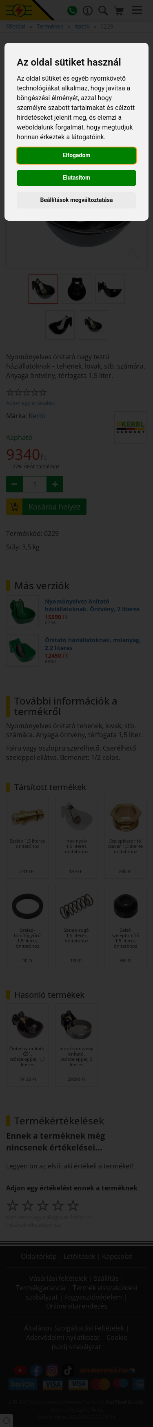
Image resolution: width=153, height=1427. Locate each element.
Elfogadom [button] (77, 155)
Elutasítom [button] (76, 177)
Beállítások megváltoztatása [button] (76, 200)
